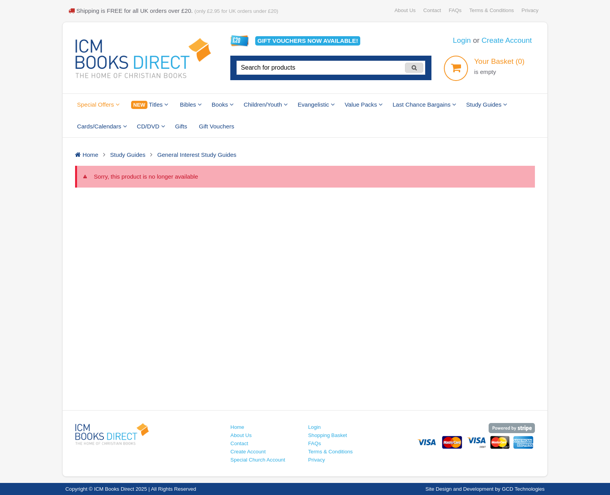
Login (462, 40)
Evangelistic (316, 104)
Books (222, 104)
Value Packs (363, 104)
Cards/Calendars (102, 126)
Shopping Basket (327, 435)
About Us (404, 10)
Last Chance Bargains (424, 104)
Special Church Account (257, 460)
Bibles (191, 104)
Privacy (530, 10)
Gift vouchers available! (308, 40)
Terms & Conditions (491, 10)
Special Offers (98, 104)
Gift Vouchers (216, 126)
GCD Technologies (523, 489)
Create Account (507, 40)
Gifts (181, 126)
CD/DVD (151, 126)
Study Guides (486, 104)
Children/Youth (265, 104)
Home (237, 427)
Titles (149, 105)
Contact (432, 10)
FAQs (455, 10)
